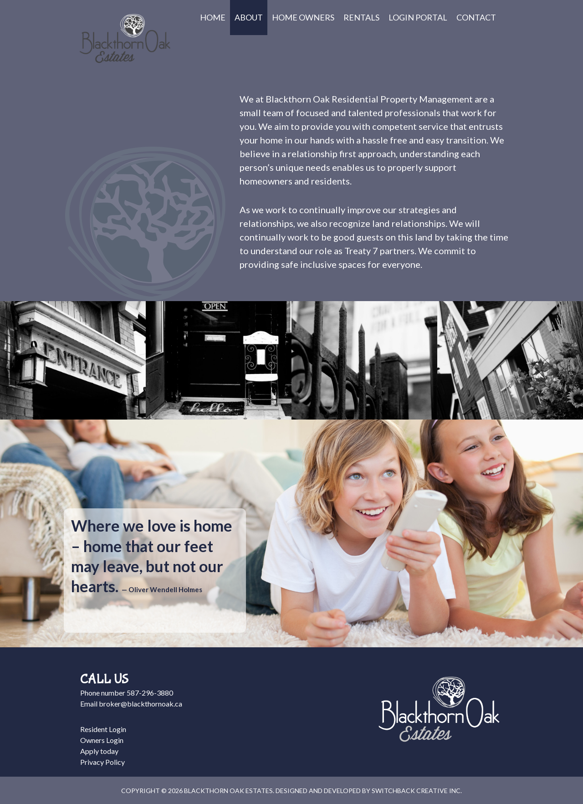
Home (212, 17)
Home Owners (303, 17)
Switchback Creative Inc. (417, 790)
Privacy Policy (102, 762)
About (249, 17)
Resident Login (103, 729)
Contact (476, 17)
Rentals (361, 17)
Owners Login (101, 740)
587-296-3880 (150, 692)
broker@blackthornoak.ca (140, 703)
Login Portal (418, 17)
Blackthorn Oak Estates (125, 38)
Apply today (99, 751)
